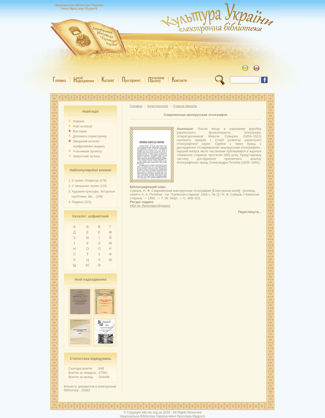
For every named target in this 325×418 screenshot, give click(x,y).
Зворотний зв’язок (86, 156)
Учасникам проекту (87, 151)
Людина (77, 202)
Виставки (80, 131)
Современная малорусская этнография (195, 115)
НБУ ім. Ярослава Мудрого (150, 206)
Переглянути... (249, 212)
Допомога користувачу (90, 136)
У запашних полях (85, 186)
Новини (78, 121)
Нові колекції (82, 126)
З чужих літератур (85, 180)
